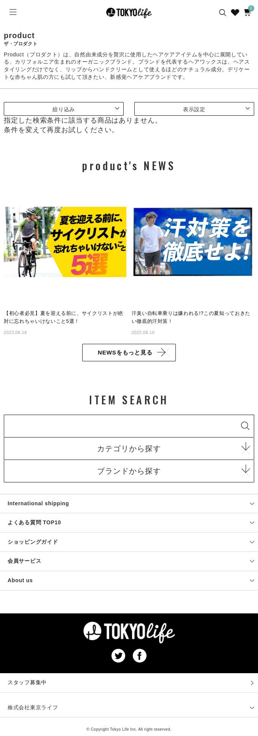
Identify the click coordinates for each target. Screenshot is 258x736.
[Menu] (12, 12)
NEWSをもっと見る (125, 352)
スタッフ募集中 (27, 682)
